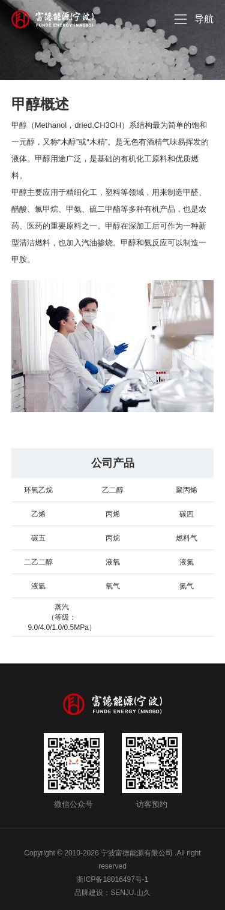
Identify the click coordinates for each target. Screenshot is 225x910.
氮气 (186, 586)
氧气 (113, 586)
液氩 (38, 586)
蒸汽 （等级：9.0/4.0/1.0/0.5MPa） (61, 617)
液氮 (186, 562)
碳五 (38, 538)
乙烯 (38, 514)
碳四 (186, 514)
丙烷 (113, 538)
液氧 (113, 562)
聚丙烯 (186, 490)
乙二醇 (113, 490)
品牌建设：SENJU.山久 (112, 892)
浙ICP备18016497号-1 (112, 879)
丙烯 (113, 514)
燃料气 (186, 538)
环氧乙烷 (38, 490)
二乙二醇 (38, 562)
